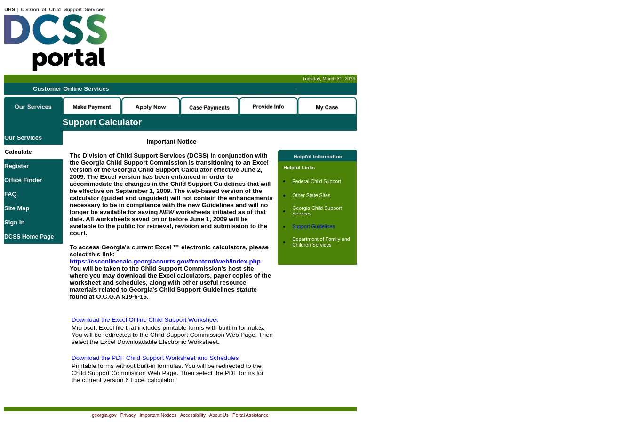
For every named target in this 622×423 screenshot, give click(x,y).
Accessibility (193, 415)
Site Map (16, 208)
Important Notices (158, 415)
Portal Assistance (250, 415)
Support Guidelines (313, 226)
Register (16, 165)
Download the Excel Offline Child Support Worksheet (145, 319)
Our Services (23, 137)
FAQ (10, 194)
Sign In (14, 222)
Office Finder (23, 180)
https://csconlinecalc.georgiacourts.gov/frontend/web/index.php (165, 261)
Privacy (128, 415)
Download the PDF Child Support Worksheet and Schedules (155, 357)
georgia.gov (104, 415)
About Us (219, 415)
